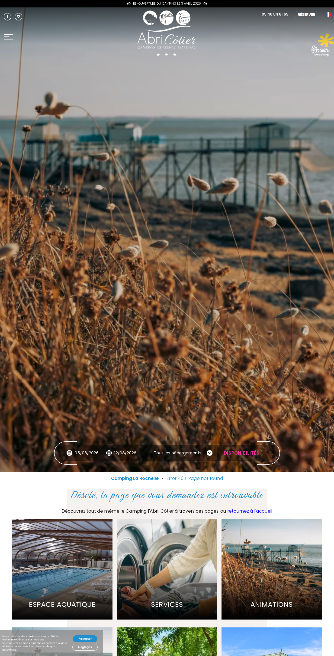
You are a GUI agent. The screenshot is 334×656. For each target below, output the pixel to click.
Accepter (85, 638)
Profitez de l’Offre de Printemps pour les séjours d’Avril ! (167, 4)
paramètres (9, 649)
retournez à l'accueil (249, 511)
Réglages (85, 647)
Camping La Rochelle (135, 478)
